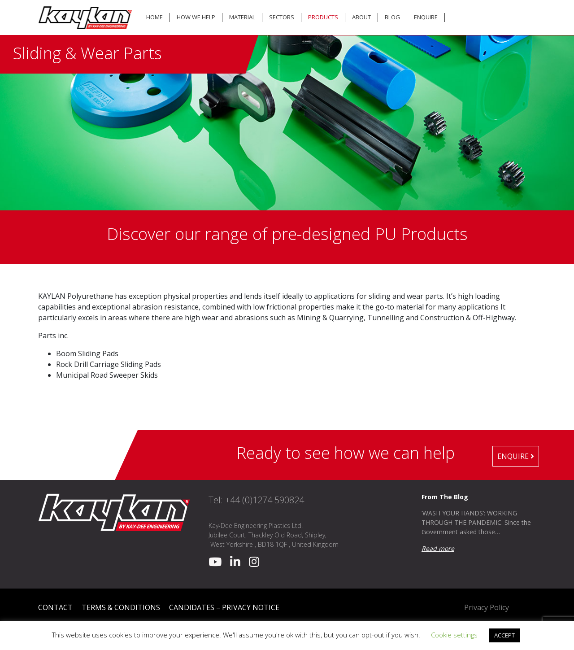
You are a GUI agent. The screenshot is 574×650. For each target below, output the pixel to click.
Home (154, 17)
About (361, 17)
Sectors (281, 17)
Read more (438, 548)
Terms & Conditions (121, 607)
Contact (55, 607)
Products (323, 17)
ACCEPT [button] (504, 635)
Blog (392, 17)
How (196, 17)
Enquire (426, 17)
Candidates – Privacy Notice (224, 607)
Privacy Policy (486, 607)
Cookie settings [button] (454, 634)
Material (242, 17)
